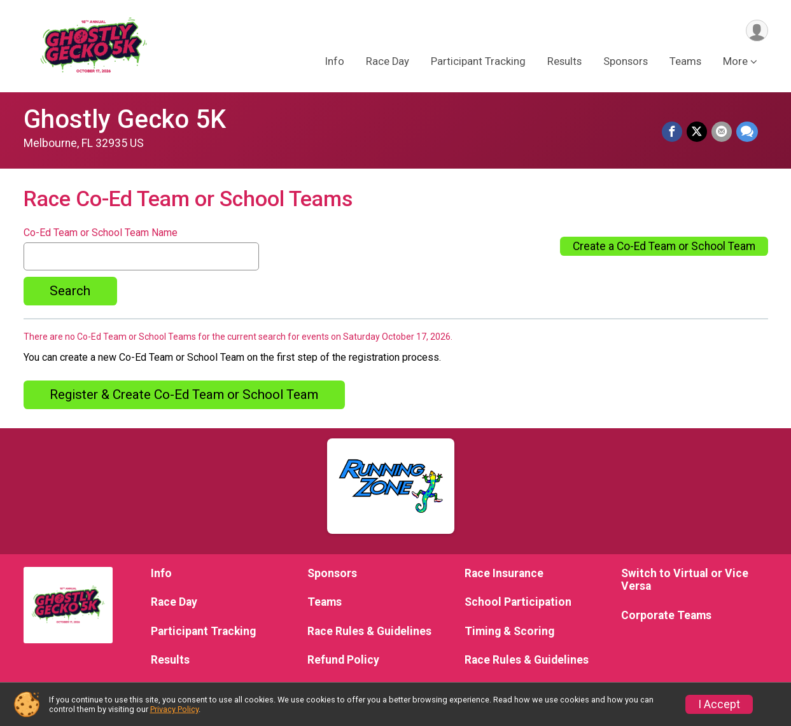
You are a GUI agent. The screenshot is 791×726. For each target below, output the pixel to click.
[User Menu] (756, 31)
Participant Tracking (478, 63)
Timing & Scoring (509, 631)
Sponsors (625, 63)
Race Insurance (504, 573)
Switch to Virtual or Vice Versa (684, 579)
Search (70, 290)
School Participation (518, 602)
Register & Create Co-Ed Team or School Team (184, 394)
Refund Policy (343, 659)
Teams (685, 63)
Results (564, 63)
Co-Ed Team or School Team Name (101, 233)
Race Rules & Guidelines (369, 631)
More (735, 63)
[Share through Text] (747, 132)
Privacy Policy (174, 709)
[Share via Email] (722, 132)
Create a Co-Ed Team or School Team (664, 246)
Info (334, 63)
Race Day (387, 63)
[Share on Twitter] (698, 132)
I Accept (719, 704)
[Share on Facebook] (674, 132)
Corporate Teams (666, 615)
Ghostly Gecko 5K (125, 119)
